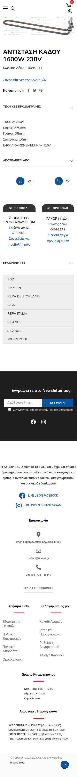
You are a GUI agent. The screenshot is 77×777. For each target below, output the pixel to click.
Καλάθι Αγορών (51, 621)
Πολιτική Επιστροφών (12, 636)
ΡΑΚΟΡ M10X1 (57, 219)
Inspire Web (17, 762)
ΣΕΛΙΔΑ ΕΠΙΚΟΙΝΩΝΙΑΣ (38, 588)
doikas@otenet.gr (38, 558)
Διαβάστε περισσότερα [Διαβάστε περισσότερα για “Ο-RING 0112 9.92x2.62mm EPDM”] (20, 181)
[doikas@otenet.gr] (38, 550)
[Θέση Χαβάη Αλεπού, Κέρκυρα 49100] (38, 534)
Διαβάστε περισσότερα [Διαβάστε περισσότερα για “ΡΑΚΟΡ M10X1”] (59, 181)
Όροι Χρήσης (12, 659)
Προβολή (19, 208)
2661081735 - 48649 (38, 574)
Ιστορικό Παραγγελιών (49, 632)
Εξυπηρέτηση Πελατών (13, 623)
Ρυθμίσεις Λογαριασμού (49, 645)
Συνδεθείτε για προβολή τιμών (25, 80)
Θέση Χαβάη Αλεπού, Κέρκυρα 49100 (38, 541)
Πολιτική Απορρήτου (11, 649)
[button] (29, 181)
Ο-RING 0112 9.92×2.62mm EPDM (19, 220)
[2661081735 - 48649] (38, 567)
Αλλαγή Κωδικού (52, 655)
